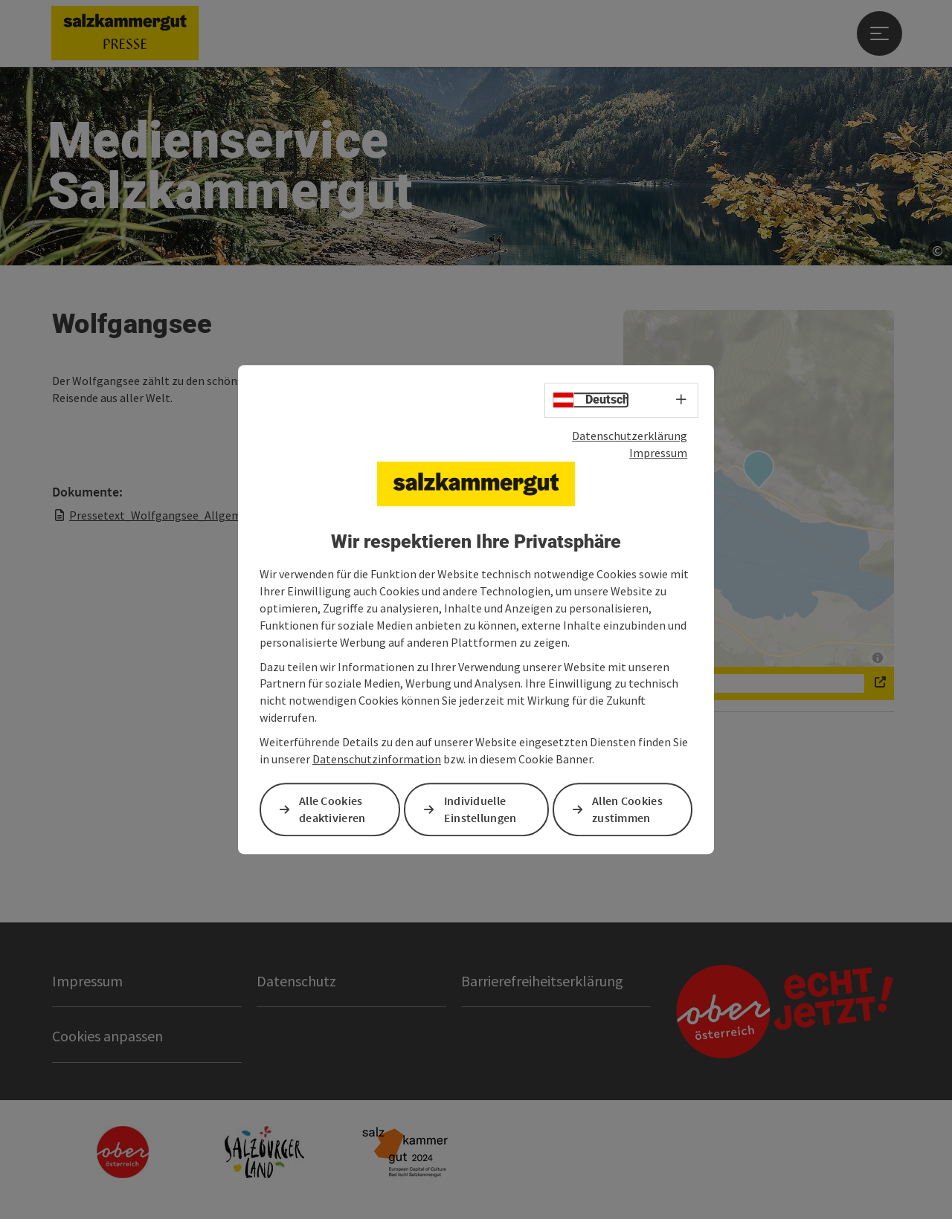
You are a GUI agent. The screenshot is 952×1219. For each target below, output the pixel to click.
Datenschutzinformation (376, 758)
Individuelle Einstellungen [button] (480, 809)
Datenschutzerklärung (629, 435)
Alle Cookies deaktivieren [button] (332, 809)
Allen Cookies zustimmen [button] (627, 809)
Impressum (658, 452)
